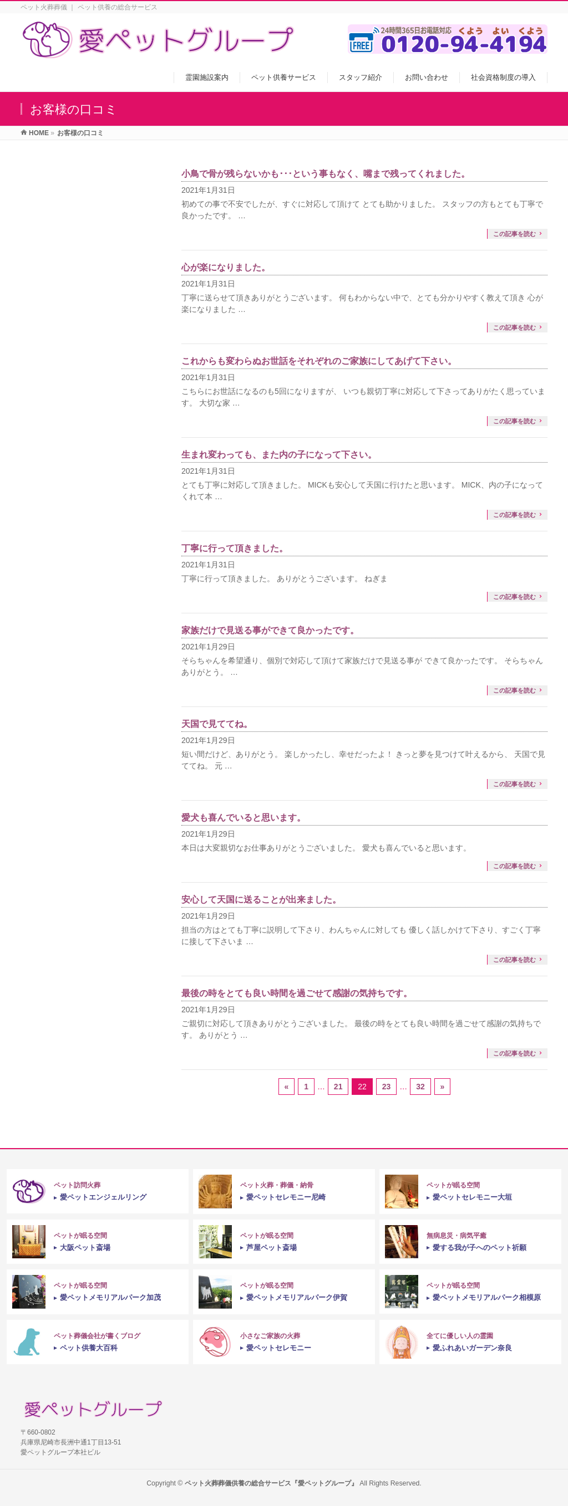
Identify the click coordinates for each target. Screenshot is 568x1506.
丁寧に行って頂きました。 (234, 548)
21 (338, 1086)
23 (386, 1086)
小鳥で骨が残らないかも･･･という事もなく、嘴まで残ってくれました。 (325, 173)
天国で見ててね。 (216, 724)
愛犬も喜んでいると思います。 (243, 817)
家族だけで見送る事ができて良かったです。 (270, 630)
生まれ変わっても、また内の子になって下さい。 (279, 454)
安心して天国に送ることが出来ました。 (261, 899)
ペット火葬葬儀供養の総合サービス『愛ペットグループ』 (271, 1483)
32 (420, 1086)
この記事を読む (514, 233)
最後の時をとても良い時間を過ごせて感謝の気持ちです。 (296, 993)
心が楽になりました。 (225, 267)
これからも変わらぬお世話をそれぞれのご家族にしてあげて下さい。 (319, 361)
